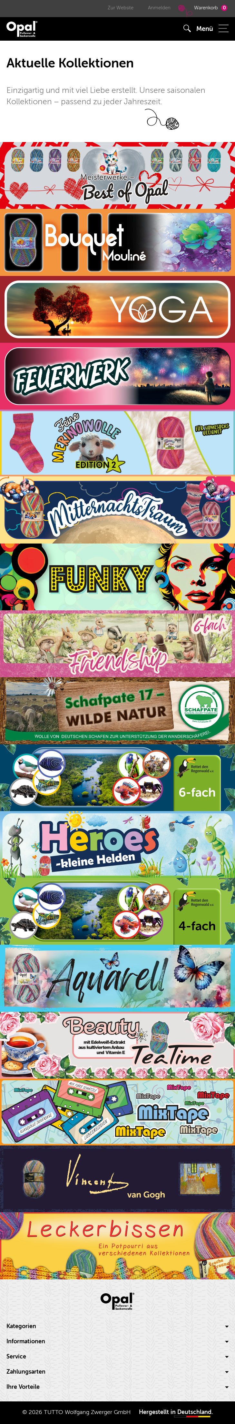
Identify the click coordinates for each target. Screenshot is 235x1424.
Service (117, 1357)
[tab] (117, 1326)
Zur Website (120, 8)
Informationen (117, 1341)
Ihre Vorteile (117, 1387)
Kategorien (117, 1326)
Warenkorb (202, 10)
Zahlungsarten (117, 1372)
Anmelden (159, 8)
